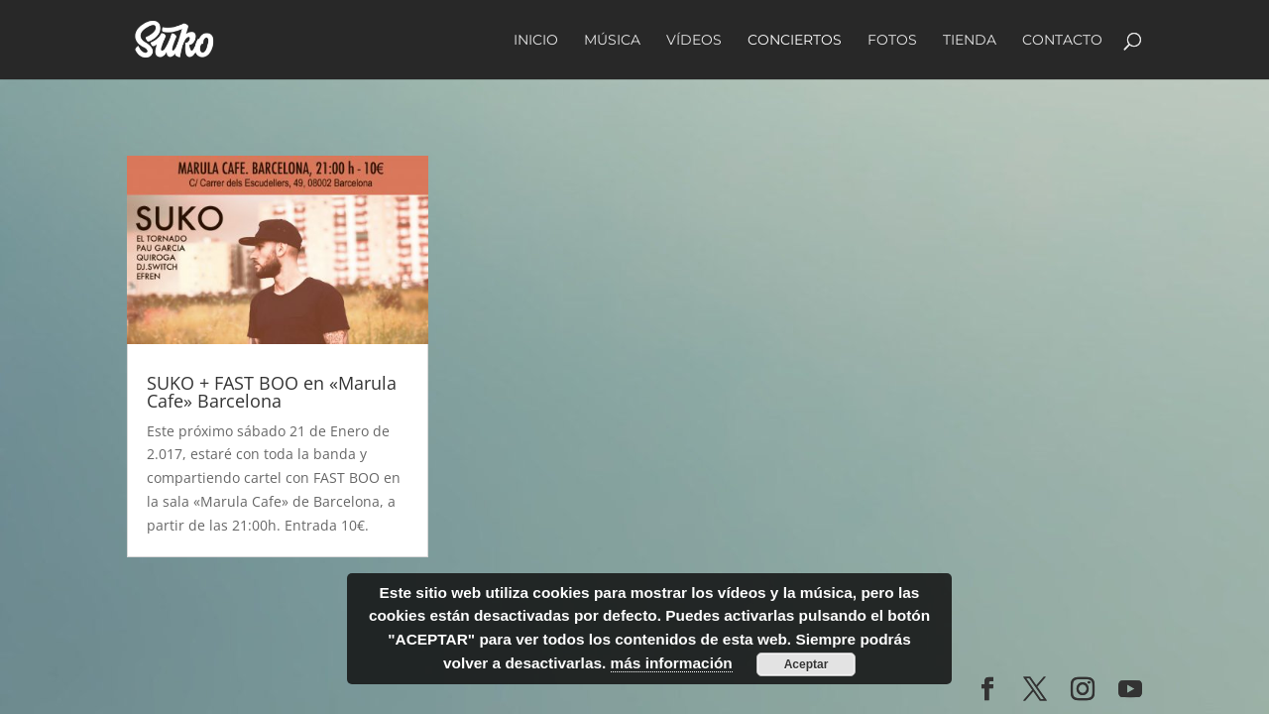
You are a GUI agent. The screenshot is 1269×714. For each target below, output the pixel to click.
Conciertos (795, 41)
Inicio (536, 41)
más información (672, 662)
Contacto (1062, 41)
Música (612, 41)
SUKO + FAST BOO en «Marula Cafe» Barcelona (272, 392)
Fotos (892, 41)
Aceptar (806, 664)
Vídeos (694, 41)
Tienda (969, 41)
